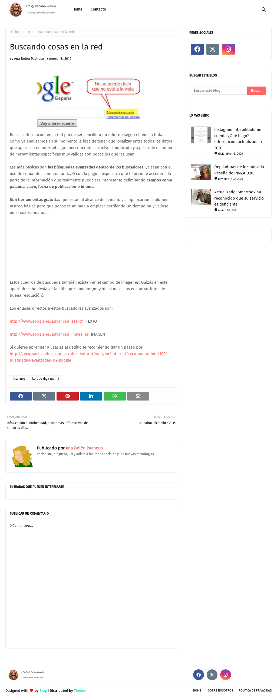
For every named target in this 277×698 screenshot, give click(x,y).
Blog (43, 691)
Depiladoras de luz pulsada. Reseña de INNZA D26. (239, 170)
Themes (80, 691)
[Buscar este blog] (219, 91)
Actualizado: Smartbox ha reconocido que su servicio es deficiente (239, 198)
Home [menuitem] (77, 9)
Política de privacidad (255, 690)
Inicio (14, 32)
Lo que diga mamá (45, 379)
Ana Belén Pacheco (29, 59)
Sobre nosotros (220, 690)
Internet (27, 32)
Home (197, 690)
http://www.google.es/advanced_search (47, 321)
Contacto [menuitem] (98, 9)
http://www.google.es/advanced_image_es (49, 334)
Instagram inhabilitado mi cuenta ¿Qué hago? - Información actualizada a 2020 (238, 138)
